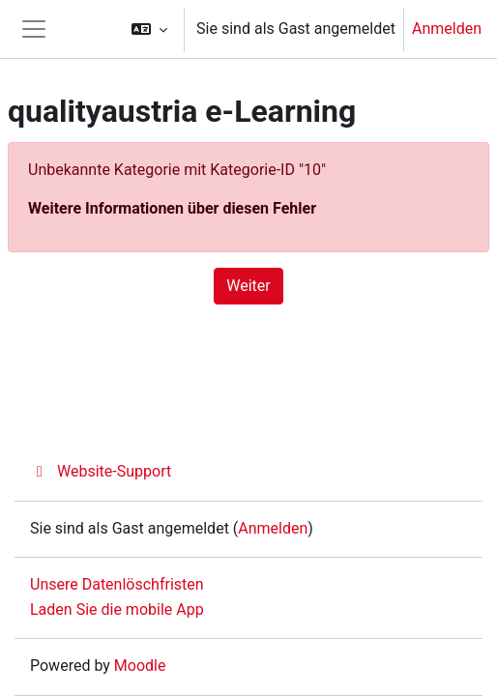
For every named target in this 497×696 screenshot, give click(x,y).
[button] (149, 29)
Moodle (140, 665)
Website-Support (100, 471)
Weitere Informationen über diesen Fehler (172, 208)
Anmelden (447, 28)
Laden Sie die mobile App (117, 609)
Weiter (248, 285)
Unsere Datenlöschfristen (117, 584)
